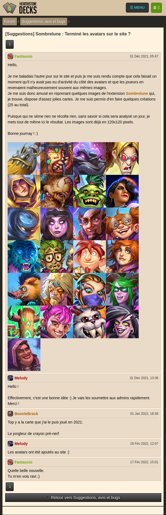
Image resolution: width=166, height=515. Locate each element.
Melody (21, 378)
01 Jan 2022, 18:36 (144, 414)
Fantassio (23, 56)
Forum (9, 21)
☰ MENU (137, 7)
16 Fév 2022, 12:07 (144, 444)
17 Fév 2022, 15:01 (144, 462)
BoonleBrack (26, 414)
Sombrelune (137, 93)
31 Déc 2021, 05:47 (144, 56)
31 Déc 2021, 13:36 (144, 378)
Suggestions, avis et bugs (44, 21)
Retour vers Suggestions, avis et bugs (83, 497)
